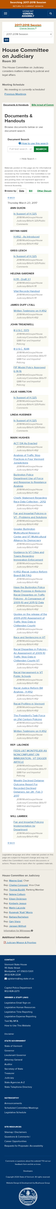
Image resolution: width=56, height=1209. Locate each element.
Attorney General (13, 1059)
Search (41, 149)
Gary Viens (14, 921)
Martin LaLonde (17, 907)
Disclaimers (21, 1132)
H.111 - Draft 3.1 (22, 279)
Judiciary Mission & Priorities (20, 942)
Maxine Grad (15, 880)
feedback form (21, 1164)
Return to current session (28, 6)
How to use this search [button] (33, 143)
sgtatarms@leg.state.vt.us (19, 978)
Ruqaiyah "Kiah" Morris (21, 912)
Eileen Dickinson (18, 898)
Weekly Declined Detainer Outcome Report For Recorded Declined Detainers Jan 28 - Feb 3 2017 (29, 788)
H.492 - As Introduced (26, 236)
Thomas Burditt (17, 889)
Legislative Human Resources (19, 1007)
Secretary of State (13, 1068)
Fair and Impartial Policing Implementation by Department (29, 825)
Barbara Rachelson (19, 917)
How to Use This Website (17, 1025)
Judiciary (9, 1077)
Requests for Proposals (16, 1145)
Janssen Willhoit (17, 926)
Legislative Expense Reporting (20, 1016)
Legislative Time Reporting (18, 1011)
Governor (9, 1050)
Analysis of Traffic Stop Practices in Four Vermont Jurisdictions (29, 459)
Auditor (8, 1064)
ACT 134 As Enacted (25, 443)
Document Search (28, 141)
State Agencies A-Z (14, 1082)
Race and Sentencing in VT (29, 637)
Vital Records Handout (27, 291)
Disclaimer (9, 1034)
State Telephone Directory (18, 1087)
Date (21, 190)
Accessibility (36, 1145)
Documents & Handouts (16, 104)
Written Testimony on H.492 (30, 310)
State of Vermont (13, 1046)
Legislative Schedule (15, 1112)
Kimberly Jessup (17, 903)
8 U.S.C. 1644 (21, 349)
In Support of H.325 (25, 213)
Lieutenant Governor (15, 1055)
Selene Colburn (17, 894)
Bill (30, 190)
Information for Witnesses (18, 930)
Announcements (13, 1103)
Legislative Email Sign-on (17, 1002)
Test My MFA (11, 1021)
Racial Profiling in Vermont (29, 703)
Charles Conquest (18, 885)
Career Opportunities (15, 1141)
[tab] (16, 105)
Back (11, 197)
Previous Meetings (15, 94)
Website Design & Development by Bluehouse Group (28, 1183)
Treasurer (9, 1073)
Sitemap (8, 1132)
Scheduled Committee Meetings (21, 1107)
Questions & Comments (16, 1136)
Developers (28, 1171)
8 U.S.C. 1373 (21, 330)
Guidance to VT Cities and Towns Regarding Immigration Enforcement (29, 556)
